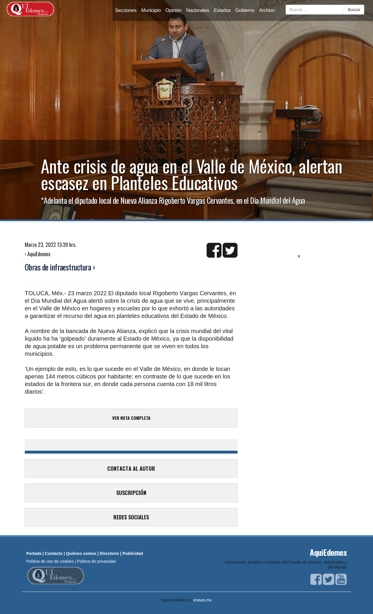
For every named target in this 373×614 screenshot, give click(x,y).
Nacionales (197, 10)
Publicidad (132, 553)
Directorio (109, 553)
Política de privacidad (96, 561)
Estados (222, 10)
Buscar (354, 9)
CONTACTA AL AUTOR (131, 468)
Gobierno (244, 10)
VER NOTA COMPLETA (131, 418)
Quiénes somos (81, 553)
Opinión (174, 10)
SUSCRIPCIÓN (131, 492)
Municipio (151, 10)
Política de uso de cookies (50, 561)
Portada (33, 553)
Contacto (54, 553)
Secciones (125, 10)
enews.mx (202, 600)
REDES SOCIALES (131, 517)
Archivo (267, 10)
